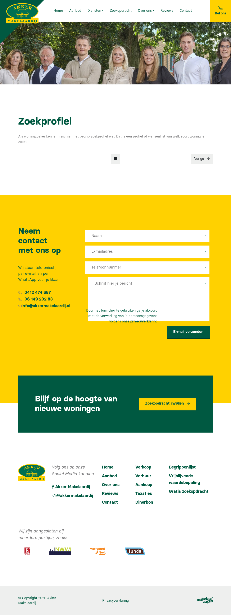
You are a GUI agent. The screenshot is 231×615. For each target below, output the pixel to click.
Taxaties (143, 493)
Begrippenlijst (182, 467)
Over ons (110, 485)
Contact (110, 502)
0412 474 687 (37, 292)
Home (107, 467)
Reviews (110, 493)
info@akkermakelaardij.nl (46, 306)
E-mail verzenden (188, 332)
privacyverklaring (143, 321)
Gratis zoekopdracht (189, 491)
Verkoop (143, 467)
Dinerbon (144, 502)
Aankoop (143, 485)
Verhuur (143, 476)
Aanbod (109, 476)
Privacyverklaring (115, 600)
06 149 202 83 (38, 299)
